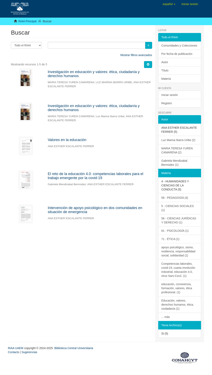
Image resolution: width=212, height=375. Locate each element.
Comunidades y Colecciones (179, 45)
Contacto (13, 352)
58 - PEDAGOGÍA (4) (174, 197)
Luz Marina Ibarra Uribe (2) (178, 140)
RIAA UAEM (16, 348)
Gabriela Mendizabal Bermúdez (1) (174, 162)
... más (165, 317)
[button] (169, 4)
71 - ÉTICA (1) (170, 239)
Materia (166, 78)
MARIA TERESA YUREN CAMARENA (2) (177, 150)
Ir (148, 45)
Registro (166, 103)
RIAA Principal (27, 21)
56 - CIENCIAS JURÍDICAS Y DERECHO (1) (178, 220)
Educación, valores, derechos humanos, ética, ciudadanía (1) (177, 304)
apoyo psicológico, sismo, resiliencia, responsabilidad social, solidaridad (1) (178, 251)
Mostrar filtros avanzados (136, 55)
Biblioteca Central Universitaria (73, 348)
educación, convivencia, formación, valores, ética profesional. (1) (176, 288)
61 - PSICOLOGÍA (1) (175, 230)
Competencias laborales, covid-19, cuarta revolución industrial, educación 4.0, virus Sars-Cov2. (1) (178, 269)
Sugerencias (29, 352)
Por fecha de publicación (176, 53)
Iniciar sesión (169, 95)
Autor (164, 62)
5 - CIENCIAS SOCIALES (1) (177, 208)
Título (165, 70)
